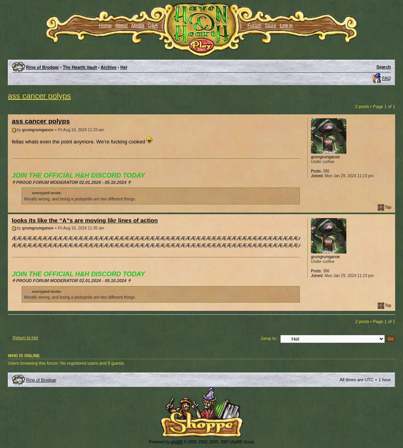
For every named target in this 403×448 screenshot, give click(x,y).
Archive (108, 67)
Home (105, 25)
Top (388, 207)
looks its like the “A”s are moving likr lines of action (85, 220)
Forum (254, 25)
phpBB (177, 442)
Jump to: (269, 338)
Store (270, 25)
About (121, 25)
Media (137, 25)
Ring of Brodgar (42, 67)
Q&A (153, 25)
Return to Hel (25, 337)
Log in (286, 25)
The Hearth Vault (80, 67)
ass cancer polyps (39, 96)
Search (383, 66)
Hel (123, 67)
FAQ (386, 78)
